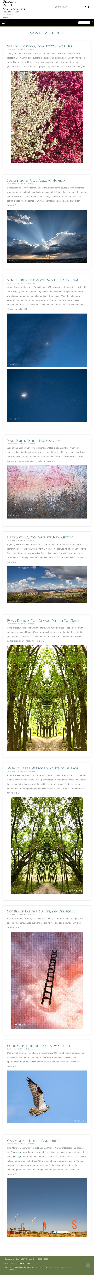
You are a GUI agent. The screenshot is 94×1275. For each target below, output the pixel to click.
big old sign (16, 1156)
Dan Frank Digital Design (20, 1263)
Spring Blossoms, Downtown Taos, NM (39, 46)
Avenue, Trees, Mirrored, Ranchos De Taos (42, 768)
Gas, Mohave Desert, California (34, 1141)
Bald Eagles (25, 1062)
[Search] (91, 22)
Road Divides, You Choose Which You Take (43, 621)
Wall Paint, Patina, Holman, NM (33, 441)
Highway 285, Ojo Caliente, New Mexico (40, 537)
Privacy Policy (53, 1267)
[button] (3, 23)
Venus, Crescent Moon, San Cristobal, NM (42, 280)
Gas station (16, 1152)
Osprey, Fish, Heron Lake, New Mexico (38, 1046)
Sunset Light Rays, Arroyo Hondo (36, 181)
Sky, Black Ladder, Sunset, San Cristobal (41, 911)
